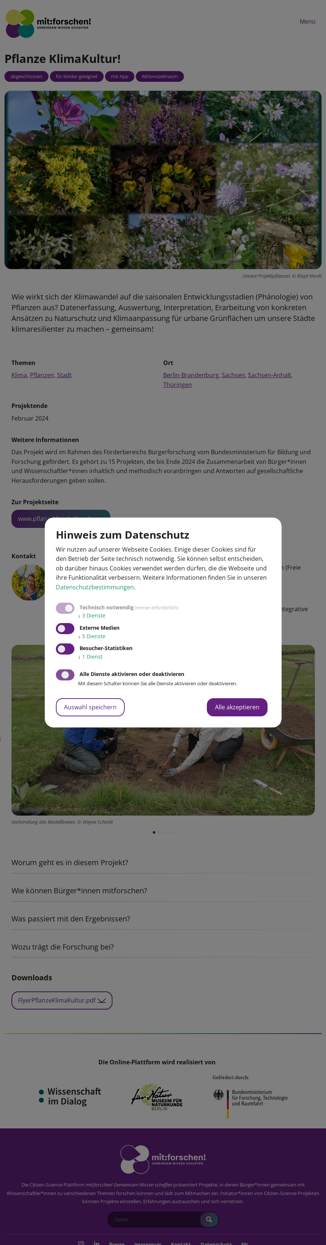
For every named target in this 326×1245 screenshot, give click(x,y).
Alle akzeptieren (237, 707)
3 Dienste (91, 615)
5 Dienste (91, 636)
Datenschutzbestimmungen (95, 587)
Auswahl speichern (90, 707)
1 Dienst (90, 656)
